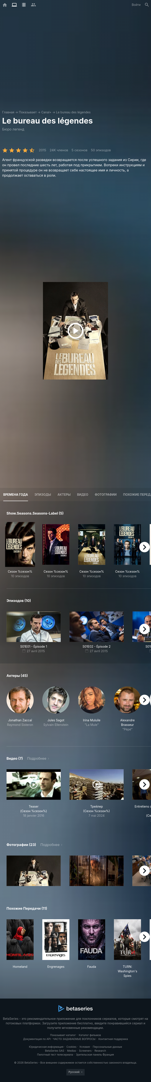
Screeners (85, 1050)
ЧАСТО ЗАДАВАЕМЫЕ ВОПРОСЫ (74, 1039)
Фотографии (106, 494)
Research (100, 1050)
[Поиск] (147, 5)
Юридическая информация (46, 1046)
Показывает (28, 112)
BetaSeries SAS (54, 1050)
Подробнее (36, 758)
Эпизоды (42, 494)
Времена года (15, 494)
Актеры (64, 494)
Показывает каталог (63, 1035)
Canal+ (46, 112)
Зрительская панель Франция (95, 1054)
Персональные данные (107, 1046)
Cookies (71, 1046)
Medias (71, 1050)
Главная (8, 112)
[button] (20, 711)
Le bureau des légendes (73, 112)
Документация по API (37, 1039)
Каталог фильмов (90, 1035)
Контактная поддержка (113, 1039)
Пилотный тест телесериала (55, 1054)
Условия (84, 1046)
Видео (82, 494)
